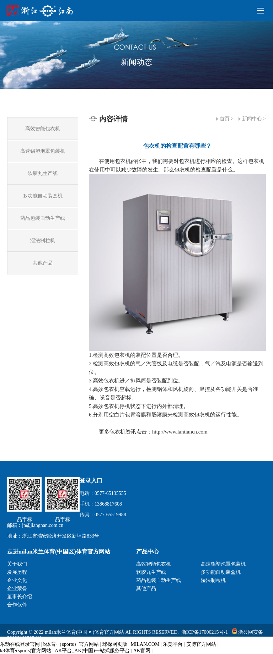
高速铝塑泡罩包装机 (223, 564)
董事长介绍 (19, 596)
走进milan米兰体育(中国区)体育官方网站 (58, 552)
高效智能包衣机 (153, 564)
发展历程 (17, 572)
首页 (225, 118)
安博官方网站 (201, 644)
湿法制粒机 (213, 580)
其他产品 (146, 588)
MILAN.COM (144, 644)
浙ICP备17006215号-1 (204, 632)
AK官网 (141, 650)
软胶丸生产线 (151, 572)
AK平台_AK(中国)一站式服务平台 (92, 650)
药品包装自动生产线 (158, 580)
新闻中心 (252, 118)
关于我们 (17, 564)
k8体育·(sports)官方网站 (25, 650)
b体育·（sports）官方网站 (71, 644)
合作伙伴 (17, 604)
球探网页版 (114, 644)
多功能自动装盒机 (221, 572)
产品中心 (147, 552)
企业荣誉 (17, 588)
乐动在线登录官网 (20, 644)
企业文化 (17, 580)
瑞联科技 (256, 644)
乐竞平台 (173, 644)
